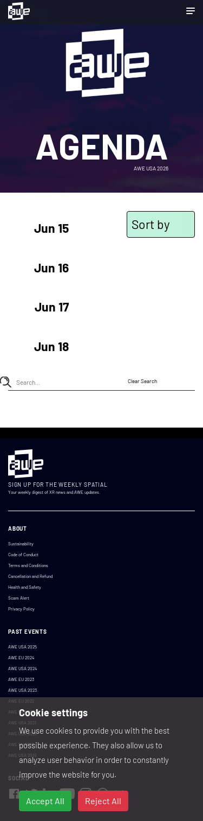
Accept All (45, 800)
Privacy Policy (21, 609)
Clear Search (142, 381)
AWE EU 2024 (21, 657)
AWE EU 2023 (21, 679)
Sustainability (21, 543)
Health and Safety (24, 587)
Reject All (103, 800)
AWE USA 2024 (22, 668)
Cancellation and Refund (30, 576)
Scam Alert (18, 598)
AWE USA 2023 (22, 690)
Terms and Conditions (28, 565)
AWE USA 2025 (22, 647)
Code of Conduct (23, 554)
